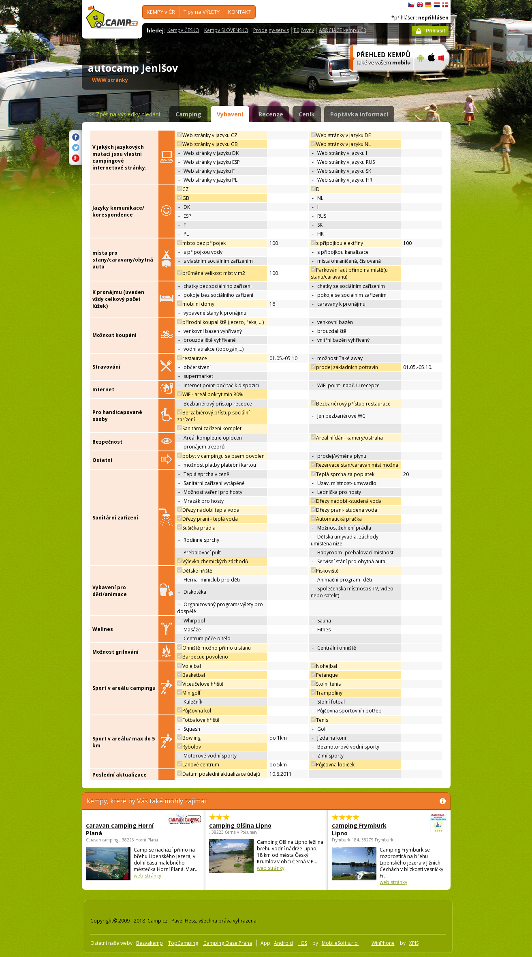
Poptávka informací (359, 114)
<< (124, 114)
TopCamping (183, 943)
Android (283, 943)
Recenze (271, 114)
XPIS (414, 943)
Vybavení (230, 114)
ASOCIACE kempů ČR (342, 30)
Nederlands (437, 5)
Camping (188, 114)
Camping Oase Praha (227, 943)
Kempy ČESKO (183, 30)
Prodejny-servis (271, 30)
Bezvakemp (149, 943)
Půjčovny (304, 30)
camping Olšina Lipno (240, 825)
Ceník (307, 114)
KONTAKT (239, 11)
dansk (445, 5)
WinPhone (383, 943)
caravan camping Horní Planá (121, 829)
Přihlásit (435, 31)
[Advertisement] (484, 243)
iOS (302, 943)
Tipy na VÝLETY (202, 11)
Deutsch (428, 5)
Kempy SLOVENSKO (226, 30)
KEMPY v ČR (161, 11)
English (420, 5)
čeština (411, 5)
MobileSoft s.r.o (340, 943)
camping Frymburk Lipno (367, 829)
